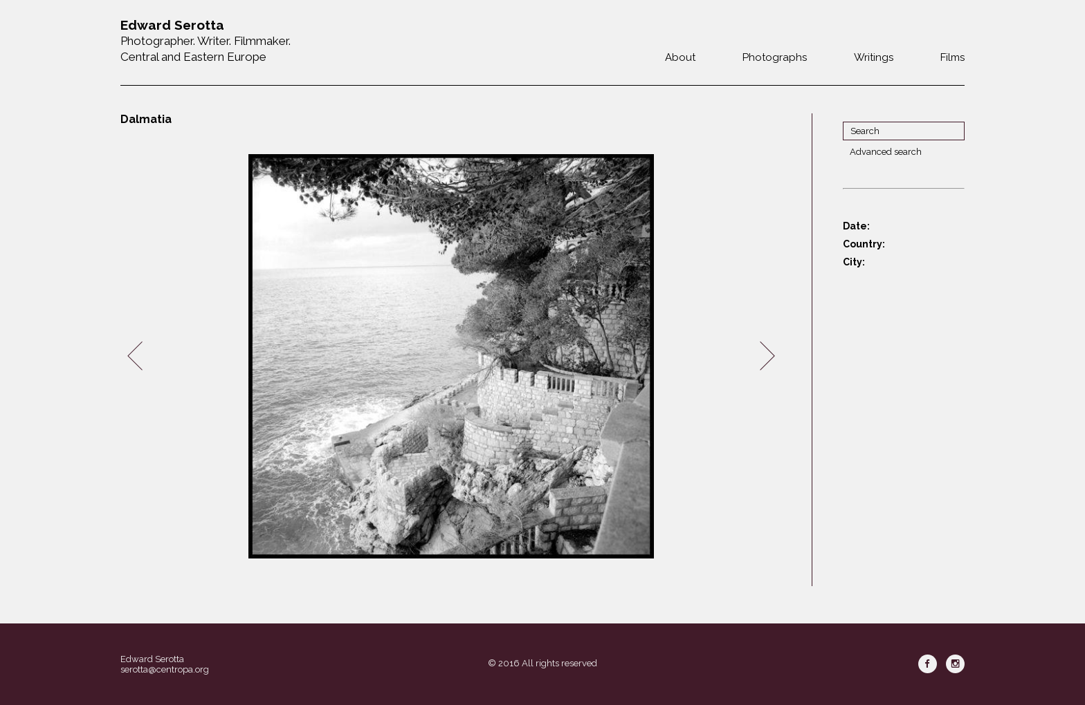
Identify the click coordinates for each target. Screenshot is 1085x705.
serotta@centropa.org (164, 669)
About (680, 57)
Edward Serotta (152, 659)
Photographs (774, 57)
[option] (451, 356)
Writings (873, 57)
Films (952, 57)
